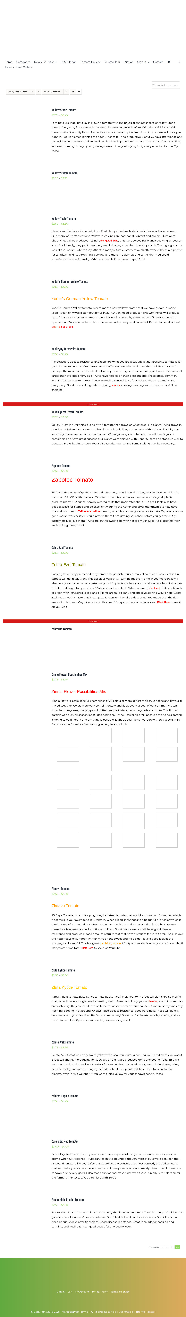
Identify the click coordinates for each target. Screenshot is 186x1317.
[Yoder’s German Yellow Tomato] (23, 281)
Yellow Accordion (89, 511)
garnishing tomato (110, 943)
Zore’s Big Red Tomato (65, 1141)
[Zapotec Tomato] (23, 465)
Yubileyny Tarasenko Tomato (68, 349)
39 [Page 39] (172, 1247)
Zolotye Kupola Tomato (65, 1096)
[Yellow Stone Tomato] (23, 110)
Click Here (163, 602)
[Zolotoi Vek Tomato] (23, 1042)
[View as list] (79, 91)
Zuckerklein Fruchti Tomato (68, 1200)
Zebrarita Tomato (62, 629)
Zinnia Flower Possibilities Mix (69, 675)
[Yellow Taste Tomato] (23, 218)
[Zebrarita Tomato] (23, 629)
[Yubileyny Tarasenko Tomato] (23, 348)
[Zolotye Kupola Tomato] (23, 1096)
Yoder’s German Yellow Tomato (70, 282)
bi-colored (154, 588)
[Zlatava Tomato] (23, 888)
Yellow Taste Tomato (64, 219)
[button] (180, 62)
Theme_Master (145, 1311)
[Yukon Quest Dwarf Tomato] (23, 412)
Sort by (17, 92)
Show (52, 92)
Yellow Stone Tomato (64, 110)
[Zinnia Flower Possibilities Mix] (23, 674)
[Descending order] (38, 92)
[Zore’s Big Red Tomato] (23, 1141)
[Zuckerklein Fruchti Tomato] (23, 1199)
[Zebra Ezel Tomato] (23, 547)
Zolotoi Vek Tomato (63, 1042)
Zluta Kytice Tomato (63, 970)
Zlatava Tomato (60, 889)
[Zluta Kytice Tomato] (23, 970)
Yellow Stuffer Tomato (64, 173)
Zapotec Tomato (61, 466)
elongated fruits (109, 240)
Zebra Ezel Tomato (62, 548)
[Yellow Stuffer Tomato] (23, 173)
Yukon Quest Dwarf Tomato (67, 412)
